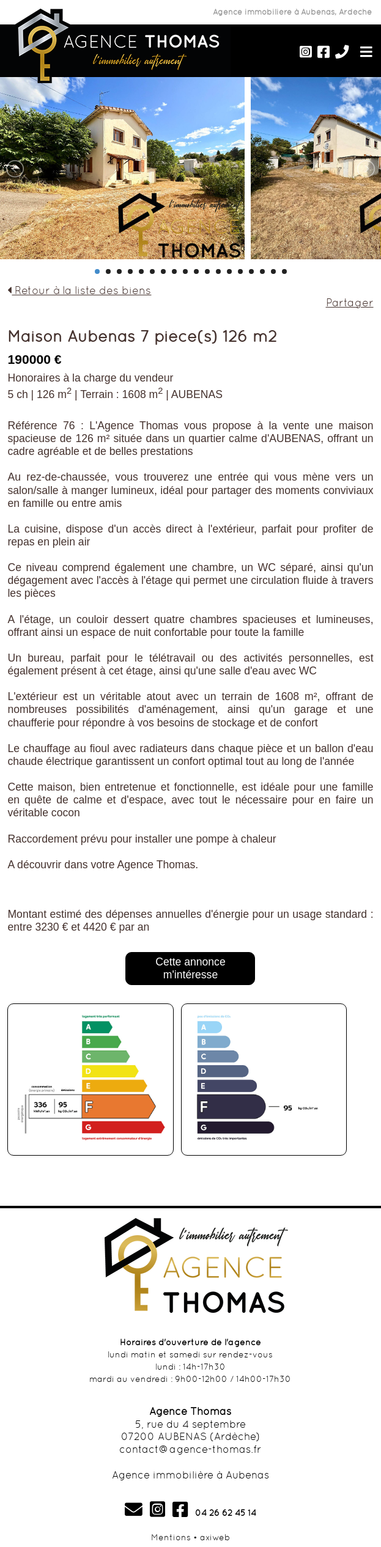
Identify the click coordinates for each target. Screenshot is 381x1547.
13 (229, 271)
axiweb (215, 1537)
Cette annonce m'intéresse (190, 968)
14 (240, 271)
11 (207, 271)
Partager (350, 303)
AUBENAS (197, 394)
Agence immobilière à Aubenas (190, 1475)
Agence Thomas (190, 1411)
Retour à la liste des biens (79, 290)
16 (262, 271)
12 (218, 271)
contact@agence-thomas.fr (190, 1449)
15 (251, 271)
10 (196, 271)
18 (284, 271)
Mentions (171, 1537)
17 (273, 271)
